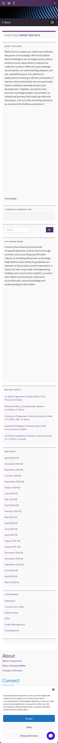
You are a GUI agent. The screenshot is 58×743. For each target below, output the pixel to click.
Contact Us (8, 685)
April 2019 (10, 535)
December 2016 (12, 552)
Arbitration (10, 600)
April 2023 (10, 505)
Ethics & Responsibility (14, 665)
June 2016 (10, 570)
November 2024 (12, 469)
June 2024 (10, 493)
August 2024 (11, 487)
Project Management (15, 624)
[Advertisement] (29, 152)
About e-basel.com (12, 660)
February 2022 (12, 511)
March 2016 (10, 582)
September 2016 (13, 564)
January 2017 (11, 546)
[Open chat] (51, 736)
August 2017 (11, 540)
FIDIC (7, 618)
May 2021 (9, 517)
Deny (29, 727)
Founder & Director (12, 670)
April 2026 (10, 458)
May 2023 (9, 499)
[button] (53, 689)
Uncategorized (12, 630)
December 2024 (12, 463)
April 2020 (10, 523)
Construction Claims (14, 606)
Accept (29, 718)
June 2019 (10, 529)
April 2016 (10, 576)
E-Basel (6, 22)
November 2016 (12, 558)
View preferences (29, 735)
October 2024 (11, 475)
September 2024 (13, 481)
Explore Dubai (11, 612)
